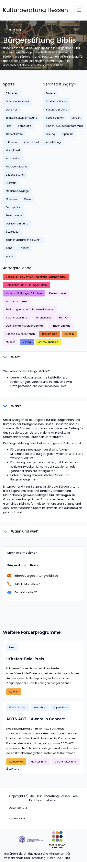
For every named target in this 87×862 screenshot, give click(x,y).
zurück (12, 30)
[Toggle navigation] (79, 10)
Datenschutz (18, 808)
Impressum (17, 818)
